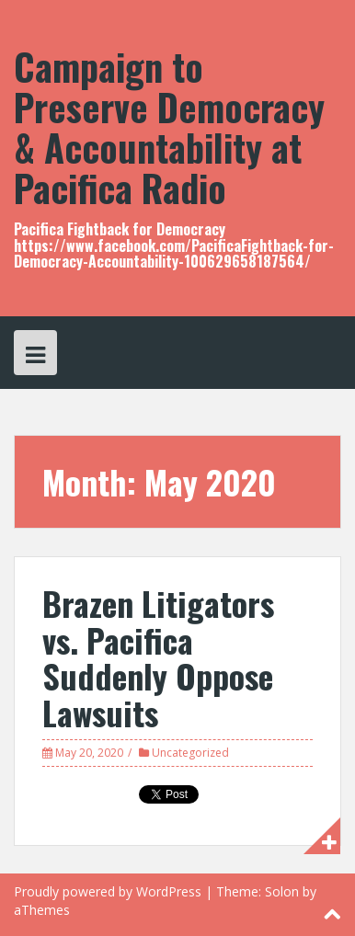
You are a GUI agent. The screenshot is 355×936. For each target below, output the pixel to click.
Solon (282, 891)
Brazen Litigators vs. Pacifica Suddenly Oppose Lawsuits (158, 657)
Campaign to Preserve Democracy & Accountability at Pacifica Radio (169, 127)
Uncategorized (190, 752)
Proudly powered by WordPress (107, 891)
